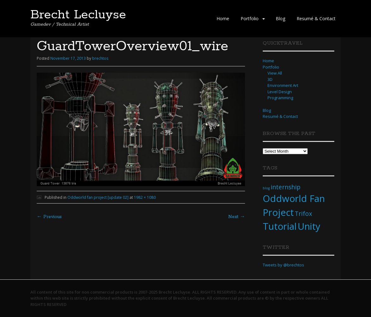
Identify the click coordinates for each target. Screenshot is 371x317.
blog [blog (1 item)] (266, 188)
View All (274, 73)
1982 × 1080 (145, 197)
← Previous (49, 217)
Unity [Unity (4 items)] (309, 226)
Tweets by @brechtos (283, 265)
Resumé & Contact (316, 18)
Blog (280, 18)
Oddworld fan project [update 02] (98, 197)
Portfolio (250, 18)
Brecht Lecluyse (78, 15)
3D (270, 79)
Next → (236, 217)
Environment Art (282, 85)
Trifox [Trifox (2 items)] (303, 214)
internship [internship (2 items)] (285, 187)
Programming (280, 98)
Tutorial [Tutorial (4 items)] (280, 226)
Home (223, 18)
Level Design (279, 91)
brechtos (100, 58)
